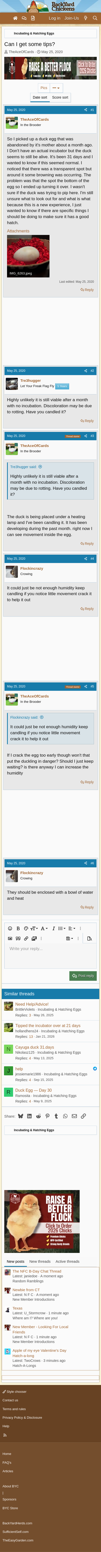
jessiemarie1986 (28, 1074)
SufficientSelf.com (16, 1532)
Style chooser (14, 1392)
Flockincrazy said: (24, 717)
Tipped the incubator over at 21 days (47, 1026)
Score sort (60, 97)
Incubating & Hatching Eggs (59, 1009)
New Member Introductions (34, 1299)
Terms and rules (14, 1409)
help (19, 1069)
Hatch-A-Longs (24, 1366)
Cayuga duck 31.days (34, 1047)
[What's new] (85, 18)
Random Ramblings (28, 1281)
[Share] (85, 110)
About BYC (11, 1486)
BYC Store (10, 1508)
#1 (92, 110)
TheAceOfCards (21, 52)
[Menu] (6, 18)
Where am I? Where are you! (35, 1318)
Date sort (40, 97)
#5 (92, 686)
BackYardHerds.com (17, 1523)
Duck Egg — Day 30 (33, 1090)
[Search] (95, 18)
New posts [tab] (15, 1261)
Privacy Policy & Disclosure (22, 1417)
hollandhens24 (26, 1031)
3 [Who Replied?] (30, 1015)
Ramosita (22, 1096)
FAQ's (7, 1462)
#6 (92, 863)
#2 (92, 371)
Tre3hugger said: (23, 467)
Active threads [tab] (67, 1261)
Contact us (10, 1400)
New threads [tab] (40, 1261)
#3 (92, 436)
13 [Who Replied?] (31, 1037)
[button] (10, 928)
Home (7, 1454)
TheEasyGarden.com (18, 1540)
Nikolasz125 (24, 1052)
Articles (8, 1471)
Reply (89, 290)
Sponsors (9, 1499)
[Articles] (33, 18)
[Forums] (24, 18)
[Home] (15, 18)
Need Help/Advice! (32, 1004)
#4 (92, 558)
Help (6, 1426)
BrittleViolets (25, 1009)
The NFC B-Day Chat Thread (37, 1271)
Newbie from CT (26, 1290)
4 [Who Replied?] (30, 1058)
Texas (17, 1308)
